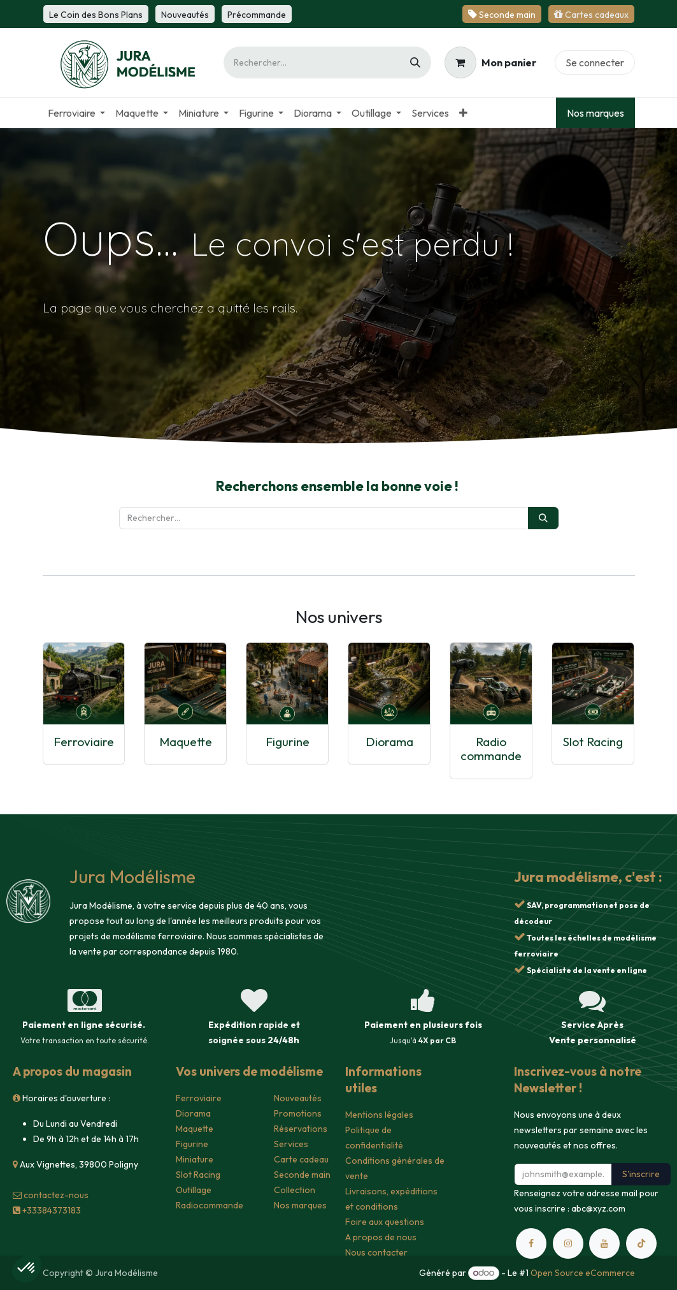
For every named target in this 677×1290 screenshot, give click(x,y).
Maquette (185, 741)
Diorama (389, 741)
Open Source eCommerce (583, 1273)
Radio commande (491, 749)
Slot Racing (593, 741)
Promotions (298, 1113)
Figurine (288, 741)
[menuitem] (76, 113)
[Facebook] (531, 1243)
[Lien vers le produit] (84, 683)
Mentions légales (379, 1114)
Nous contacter (376, 1252)
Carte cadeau (301, 1159)
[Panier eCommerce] (490, 62)
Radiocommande (209, 1205)
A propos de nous (381, 1237)
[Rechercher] (415, 62)
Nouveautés (298, 1098)
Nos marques (595, 112)
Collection (294, 1190)
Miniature (194, 1159)
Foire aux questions (384, 1222)
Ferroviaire (83, 741)
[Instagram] (568, 1243)
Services (291, 1144)
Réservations (300, 1128)
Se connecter (595, 62)
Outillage (193, 1190)
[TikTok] (641, 1243)
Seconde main (302, 1174)
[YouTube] (604, 1243)
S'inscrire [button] (641, 1174)
